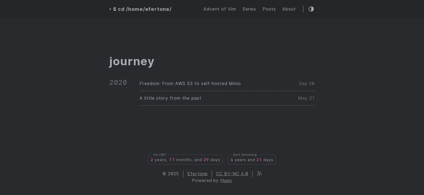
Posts (269, 9)
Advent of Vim (219, 9)
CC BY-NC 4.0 (232, 173)
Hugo (226, 180)
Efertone (197, 173)
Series (249, 9)
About (289, 9)
